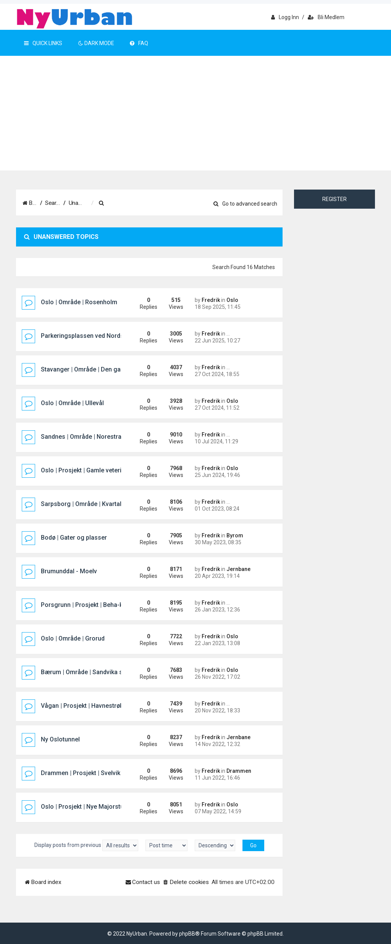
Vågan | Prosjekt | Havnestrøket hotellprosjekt (104, 705)
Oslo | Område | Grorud (73, 638)
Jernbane (238, 569)
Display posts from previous (86, 845)
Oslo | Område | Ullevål (72, 403)
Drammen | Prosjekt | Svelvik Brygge (91, 773)
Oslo (232, 300)
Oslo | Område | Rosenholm (79, 302)
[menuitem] (155, 203)
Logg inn (285, 17)
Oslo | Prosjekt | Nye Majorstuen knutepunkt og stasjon (117, 806)
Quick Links (43, 43)
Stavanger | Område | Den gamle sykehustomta (106, 369)
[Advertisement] (195, 113)
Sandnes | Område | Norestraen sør (90, 436)
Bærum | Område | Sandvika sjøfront (91, 672)
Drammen (238, 771)
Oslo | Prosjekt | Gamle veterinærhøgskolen (101, 470)
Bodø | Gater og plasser (74, 537)
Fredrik (211, 300)
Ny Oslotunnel (60, 739)
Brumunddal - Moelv (69, 571)
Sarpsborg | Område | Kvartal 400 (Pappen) (100, 504)
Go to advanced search (245, 204)
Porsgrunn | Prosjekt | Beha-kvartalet (92, 604)
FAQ (139, 43)
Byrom (234, 535)
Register (334, 199)
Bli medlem (326, 17)
